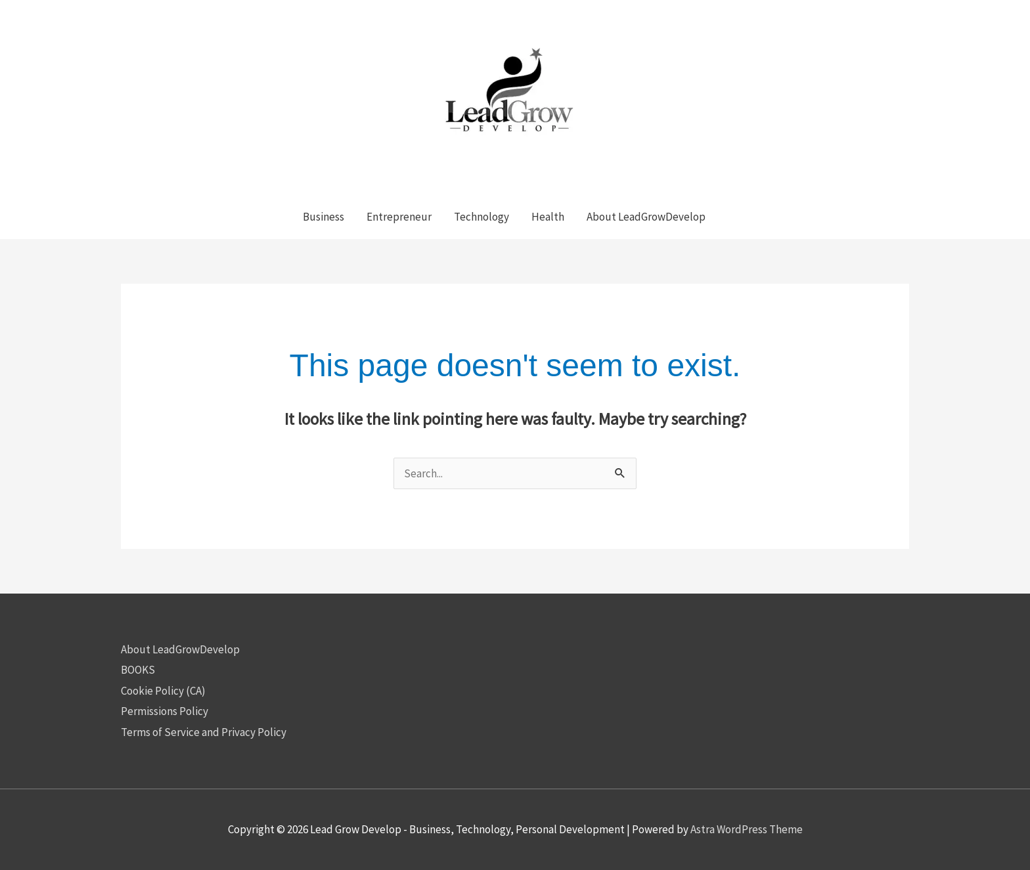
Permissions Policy (164, 711)
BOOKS (138, 670)
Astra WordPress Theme (746, 829)
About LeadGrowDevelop (180, 649)
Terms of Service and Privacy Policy (203, 732)
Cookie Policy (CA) (163, 691)
